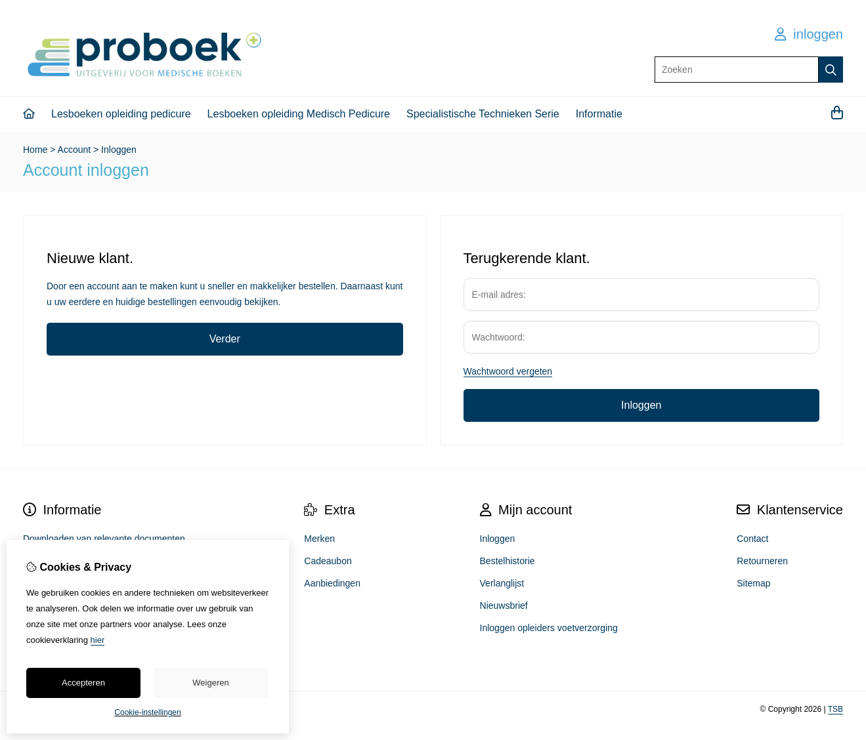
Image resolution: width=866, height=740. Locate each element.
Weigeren (210, 683)
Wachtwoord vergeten (508, 371)
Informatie (599, 113)
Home (35, 149)
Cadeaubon (327, 561)
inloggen (809, 34)
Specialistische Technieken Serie (482, 113)
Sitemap (753, 583)
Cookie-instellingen (147, 712)
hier (98, 640)
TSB (835, 709)
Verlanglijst (502, 583)
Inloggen (119, 149)
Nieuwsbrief (504, 605)
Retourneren (762, 561)
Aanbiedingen (332, 583)
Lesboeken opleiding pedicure (121, 113)
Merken (319, 538)
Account (74, 149)
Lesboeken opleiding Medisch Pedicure (298, 113)
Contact (752, 538)
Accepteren (83, 683)
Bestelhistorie (507, 561)
